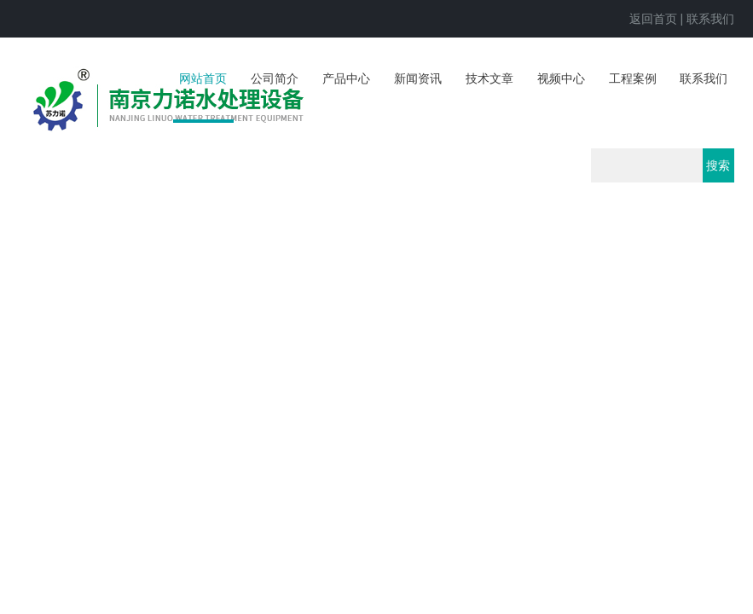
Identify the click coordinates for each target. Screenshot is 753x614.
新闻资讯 (418, 78)
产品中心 (346, 78)
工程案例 (633, 78)
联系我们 (710, 19)
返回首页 (653, 19)
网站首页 (203, 78)
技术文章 (489, 78)
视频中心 (561, 78)
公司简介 (274, 78)
